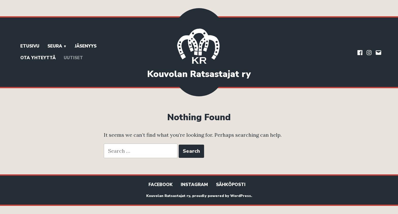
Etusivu (29, 46)
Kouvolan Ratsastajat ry (199, 74)
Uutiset (73, 58)
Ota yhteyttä (38, 58)
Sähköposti (230, 185)
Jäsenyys (85, 46)
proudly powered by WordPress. (222, 195)
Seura (54, 46)
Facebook (160, 185)
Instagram (194, 185)
